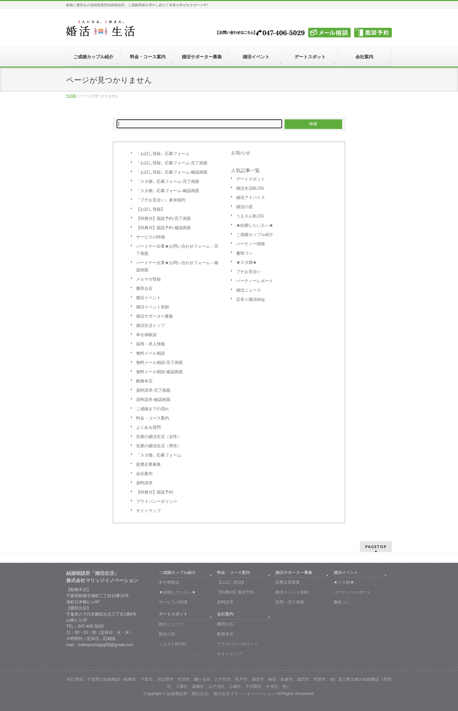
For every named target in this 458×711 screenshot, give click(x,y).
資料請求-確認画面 (153, 399)
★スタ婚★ (246, 262)
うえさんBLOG (250, 216)
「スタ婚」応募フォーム (158, 455)
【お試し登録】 (150, 209)
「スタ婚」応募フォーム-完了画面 (167, 181)
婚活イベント (148, 297)
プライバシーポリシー (156, 501)
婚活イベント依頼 (152, 307)
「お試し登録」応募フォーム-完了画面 (171, 163)
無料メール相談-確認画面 (159, 371)
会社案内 (144, 473)
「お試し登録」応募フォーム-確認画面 (171, 172)
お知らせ (240, 152)
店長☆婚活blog (250, 299)
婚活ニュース (248, 290)
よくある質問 (148, 427)
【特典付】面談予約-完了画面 (163, 218)
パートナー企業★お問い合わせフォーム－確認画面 (177, 266)
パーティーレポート (254, 281)
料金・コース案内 (152, 418)
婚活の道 (244, 206)
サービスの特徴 (150, 237)
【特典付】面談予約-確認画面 (163, 227)
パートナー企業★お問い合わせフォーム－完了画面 (177, 250)
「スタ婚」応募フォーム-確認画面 (167, 190)
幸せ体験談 (146, 334)
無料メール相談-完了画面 (159, 362)
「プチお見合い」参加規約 (160, 200)
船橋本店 (144, 381)
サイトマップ (148, 510)
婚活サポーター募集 (154, 316)
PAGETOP (376, 546)
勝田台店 (144, 288)
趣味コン (244, 253)
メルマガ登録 (148, 279)
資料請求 (144, 483)
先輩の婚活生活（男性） (158, 445)
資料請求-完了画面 (153, 390)
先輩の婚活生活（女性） (158, 436)
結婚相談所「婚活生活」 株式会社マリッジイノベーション (221, 693)
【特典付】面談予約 (154, 492)
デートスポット (250, 179)
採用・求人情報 (150, 344)
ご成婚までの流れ (152, 408)
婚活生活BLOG (250, 188)
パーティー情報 (250, 243)
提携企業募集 (148, 464)
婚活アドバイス (250, 197)
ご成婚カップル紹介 (254, 234)
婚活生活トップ (150, 325)
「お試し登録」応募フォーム (163, 153)
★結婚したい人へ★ (254, 225)
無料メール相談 (150, 353)
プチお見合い (248, 271)
